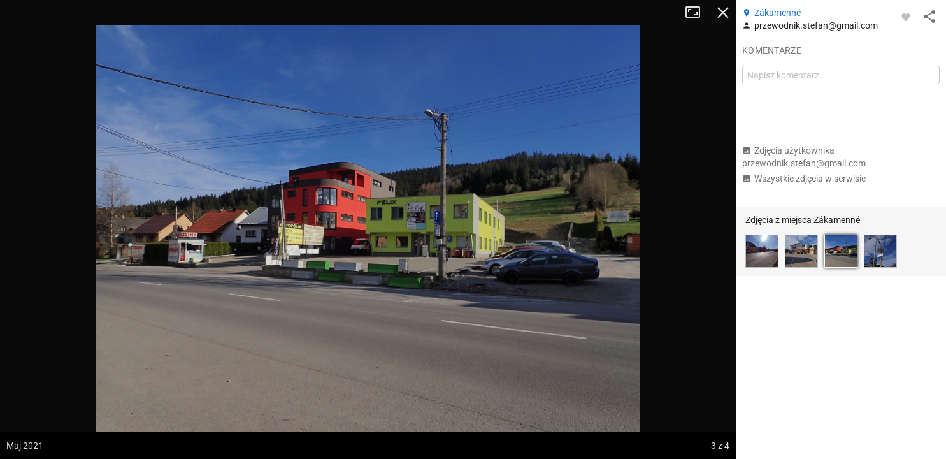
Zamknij (723, 13)
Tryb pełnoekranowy (697, 13)
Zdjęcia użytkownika (804, 156)
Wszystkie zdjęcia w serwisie (804, 178)
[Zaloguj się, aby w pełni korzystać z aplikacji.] (906, 16)
